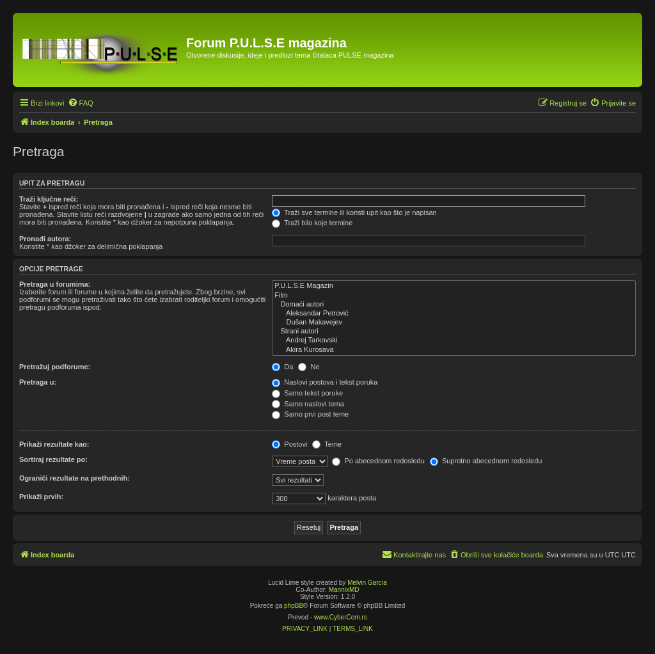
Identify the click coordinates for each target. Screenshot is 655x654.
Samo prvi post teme (310, 414)
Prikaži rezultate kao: (54, 444)
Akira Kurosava (454, 350)
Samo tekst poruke (307, 393)
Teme (327, 444)
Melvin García (367, 582)
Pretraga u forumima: (54, 284)
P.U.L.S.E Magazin (454, 286)
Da (282, 367)
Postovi (289, 444)
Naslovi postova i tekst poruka (324, 382)
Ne (308, 367)
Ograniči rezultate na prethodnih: (74, 478)
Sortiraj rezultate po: (53, 459)
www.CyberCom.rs (340, 617)
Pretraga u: (37, 382)
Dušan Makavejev (454, 322)
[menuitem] (80, 103)
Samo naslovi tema (308, 404)
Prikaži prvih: (41, 496)
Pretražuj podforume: (54, 367)
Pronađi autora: (45, 239)
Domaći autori (454, 304)
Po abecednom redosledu (378, 461)
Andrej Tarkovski (454, 340)
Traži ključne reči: (48, 199)
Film (454, 295)
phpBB (293, 605)
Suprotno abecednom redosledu (486, 461)
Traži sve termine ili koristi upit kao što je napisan (354, 212)
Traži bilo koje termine (312, 223)
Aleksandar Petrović (454, 313)
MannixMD (344, 589)
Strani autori (454, 331)
